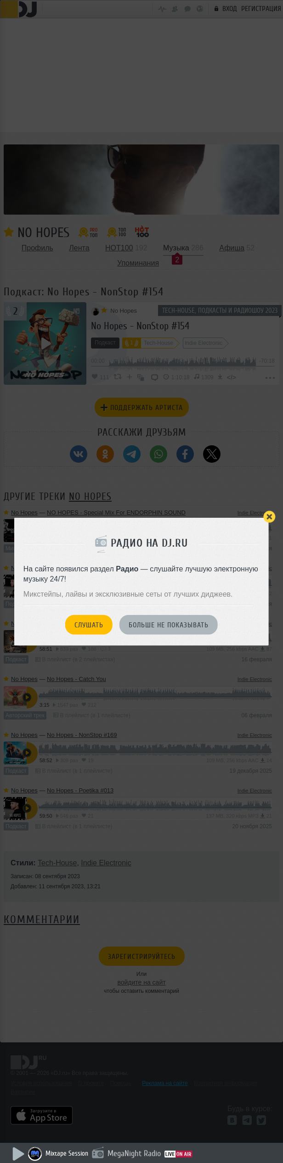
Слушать (88, 625)
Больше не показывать (169, 625)
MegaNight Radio (134, 1153)
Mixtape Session (66, 1153)
